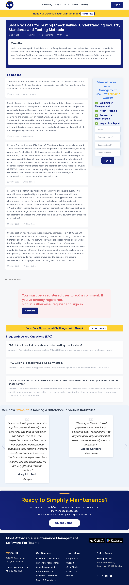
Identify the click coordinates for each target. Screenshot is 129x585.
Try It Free (87, 13)
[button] (3, 446)
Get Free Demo (98, 328)
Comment (30, 310)
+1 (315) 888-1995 (14, 570)
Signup (117, 4)
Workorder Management (47, 558)
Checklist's (71, 571)
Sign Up (107, 160)
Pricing (84, 4)
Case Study (72, 567)
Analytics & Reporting (46, 575)
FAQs (66, 4)
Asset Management (45, 567)
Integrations (72, 558)
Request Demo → (64, 523)
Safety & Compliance (46, 580)
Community (46, 4)
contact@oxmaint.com (17, 567)
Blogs (58, 4)
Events (75, 4)
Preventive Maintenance (47, 562)
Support (70, 562)
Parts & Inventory (44, 571)
